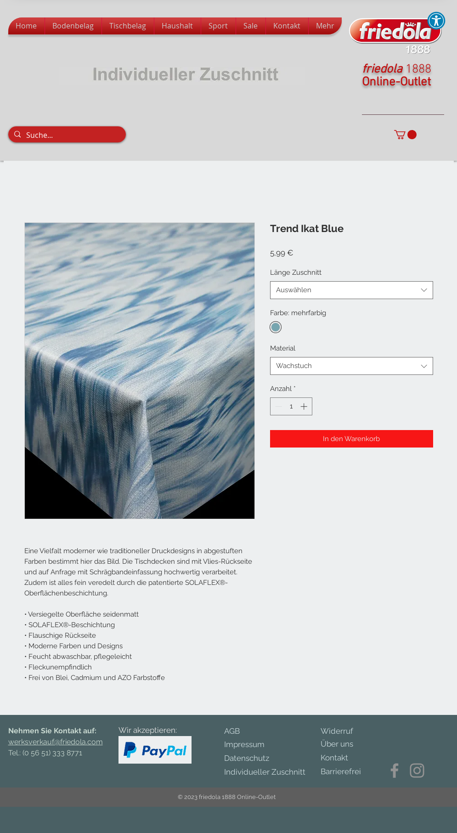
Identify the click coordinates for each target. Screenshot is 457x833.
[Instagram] (417, 770)
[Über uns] (344, 744)
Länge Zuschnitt (296, 272)
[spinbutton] (291, 406)
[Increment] (305, 406)
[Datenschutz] (256, 758)
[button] (405, 134)
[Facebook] (394, 770)
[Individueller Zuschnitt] (269, 772)
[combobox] (351, 290)
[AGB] (239, 731)
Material (282, 348)
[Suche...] (66, 135)
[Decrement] (277, 406)
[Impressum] (252, 744)
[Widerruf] (344, 731)
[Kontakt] (340, 758)
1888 (418, 69)
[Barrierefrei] (341, 772)
